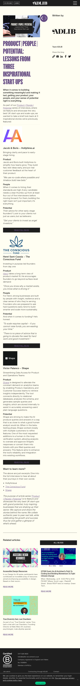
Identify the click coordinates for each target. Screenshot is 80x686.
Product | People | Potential (18, 106)
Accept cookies (40, 683)
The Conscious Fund (15, 486)
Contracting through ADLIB (38, 672)
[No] (78, 680)
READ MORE (8, 587)
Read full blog (21, 230)
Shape (6, 382)
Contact (56, 672)
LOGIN (17, 3)
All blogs (58, 543)
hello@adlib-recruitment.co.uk (28, 657)
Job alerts (6, 672)
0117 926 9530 (23, 654)
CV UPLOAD (8, 3)
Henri (5, 273)
